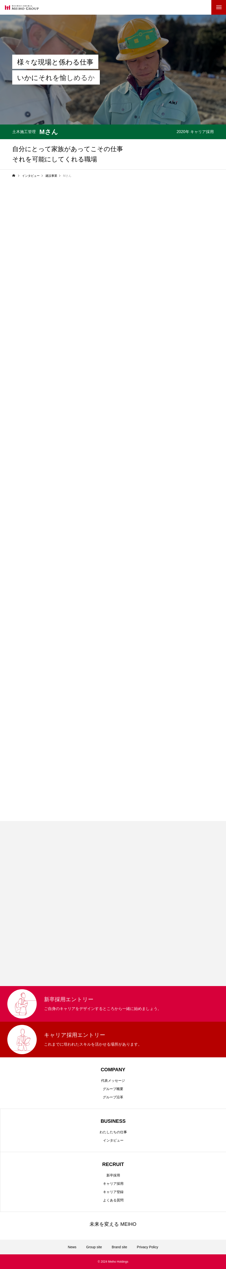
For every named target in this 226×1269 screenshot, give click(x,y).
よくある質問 (113, 1200)
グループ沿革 (113, 1097)
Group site (94, 1247)
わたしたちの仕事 (113, 1132)
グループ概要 (113, 1089)
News (72, 1247)
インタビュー (113, 1140)
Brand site (119, 1247)
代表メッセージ (113, 1080)
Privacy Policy (147, 1247)
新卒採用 (113, 1175)
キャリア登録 (113, 1192)
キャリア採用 (113, 1183)
